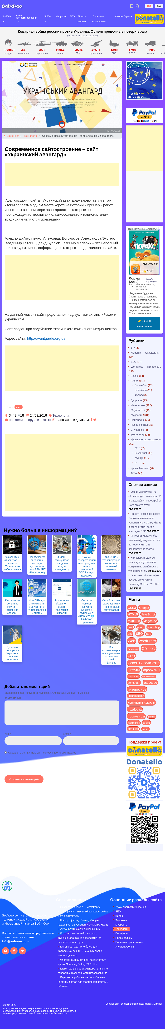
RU (149, 6)
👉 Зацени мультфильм (144, 323)
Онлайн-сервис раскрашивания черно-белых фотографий (111, 605)
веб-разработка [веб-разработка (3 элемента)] (148, 676)
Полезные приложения (129, 942)
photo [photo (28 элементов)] (140, 627)
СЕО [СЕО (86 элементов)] (131, 656)
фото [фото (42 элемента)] (146, 722)
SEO (72, 16)
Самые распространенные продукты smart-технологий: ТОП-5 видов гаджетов (87, 566)
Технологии (31, 135)
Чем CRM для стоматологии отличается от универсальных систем (37, 606)
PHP (137, 462)
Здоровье (136, 400)
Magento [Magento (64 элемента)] (134, 621)
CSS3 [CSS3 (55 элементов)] (132, 607)
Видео (47, 15)
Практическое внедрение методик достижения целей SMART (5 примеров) (37, 564)
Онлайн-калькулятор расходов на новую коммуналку (61, 563)
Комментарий (13, 698)
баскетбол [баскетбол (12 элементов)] (133, 676)
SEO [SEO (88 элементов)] (139, 633)
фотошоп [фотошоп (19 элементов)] (133, 728)
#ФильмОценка (123, 16)
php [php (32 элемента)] (130, 633)
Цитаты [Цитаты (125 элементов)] (134, 670)
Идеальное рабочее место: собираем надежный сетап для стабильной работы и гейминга (83, 981)
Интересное (138, 405)
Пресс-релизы (139, 424)
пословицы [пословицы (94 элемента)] (136, 716)
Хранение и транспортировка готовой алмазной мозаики (111, 563)
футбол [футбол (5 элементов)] (145, 729)
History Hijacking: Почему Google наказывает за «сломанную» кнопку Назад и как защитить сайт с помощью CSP (144, 522)
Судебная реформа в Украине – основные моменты (12, 653)
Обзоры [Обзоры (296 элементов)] (149, 648)
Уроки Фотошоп (140, 468)
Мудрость (61, 16)
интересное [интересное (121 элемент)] (137, 689)
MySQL (139, 458)
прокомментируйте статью (30, 419)
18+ (133, 347)
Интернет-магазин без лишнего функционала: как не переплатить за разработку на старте (79, 938)
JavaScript (141, 453)
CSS (137, 448)
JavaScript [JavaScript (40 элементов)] (148, 614)
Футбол (139, 395)
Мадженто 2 (138, 410)
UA (159, 6)
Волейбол (141, 390)
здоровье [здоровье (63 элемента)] (150, 682)
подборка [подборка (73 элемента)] (135, 709)
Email (67, 733)
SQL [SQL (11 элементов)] (148, 633)
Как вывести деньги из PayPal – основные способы (12, 606)
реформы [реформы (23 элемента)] (134, 722)
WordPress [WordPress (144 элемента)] (147, 640)
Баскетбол (141, 385)
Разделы (6, 15)
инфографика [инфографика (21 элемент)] (136, 695)
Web (18, 407)
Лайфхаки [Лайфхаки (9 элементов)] (133, 649)
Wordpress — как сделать (146, 366)
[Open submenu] (3, 21)
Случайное (137, 429)
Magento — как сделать (145, 352)
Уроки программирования (26, 16)
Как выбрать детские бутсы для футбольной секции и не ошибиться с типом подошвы (80, 951)
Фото (134, 473)
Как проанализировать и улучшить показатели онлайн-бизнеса (111, 654)
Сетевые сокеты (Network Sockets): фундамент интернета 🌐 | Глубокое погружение (86, 611)
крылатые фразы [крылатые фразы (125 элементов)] (141, 702)
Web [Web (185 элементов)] (131, 640)
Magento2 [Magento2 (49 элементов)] (150, 621)
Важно (135, 375)
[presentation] (29, 766)
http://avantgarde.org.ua (46, 338)
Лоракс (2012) (135, 280)
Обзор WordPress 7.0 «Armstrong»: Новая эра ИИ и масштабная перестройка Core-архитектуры (83, 911)
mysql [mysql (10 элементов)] (131, 627)
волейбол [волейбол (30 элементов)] (134, 682)
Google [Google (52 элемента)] (144, 607)
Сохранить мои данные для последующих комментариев (42, 752)
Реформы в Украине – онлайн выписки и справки (62, 606)
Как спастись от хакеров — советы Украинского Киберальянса (12, 563)
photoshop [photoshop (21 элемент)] (153, 627)
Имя (8, 733)
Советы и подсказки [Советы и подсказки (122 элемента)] (143, 663)
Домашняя (11, 135)
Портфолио (138, 419)
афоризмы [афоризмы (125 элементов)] (151, 670)
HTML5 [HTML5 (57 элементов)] (133, 614)
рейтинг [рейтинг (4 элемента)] (151, 716)
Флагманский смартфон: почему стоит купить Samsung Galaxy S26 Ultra (144, 579)
